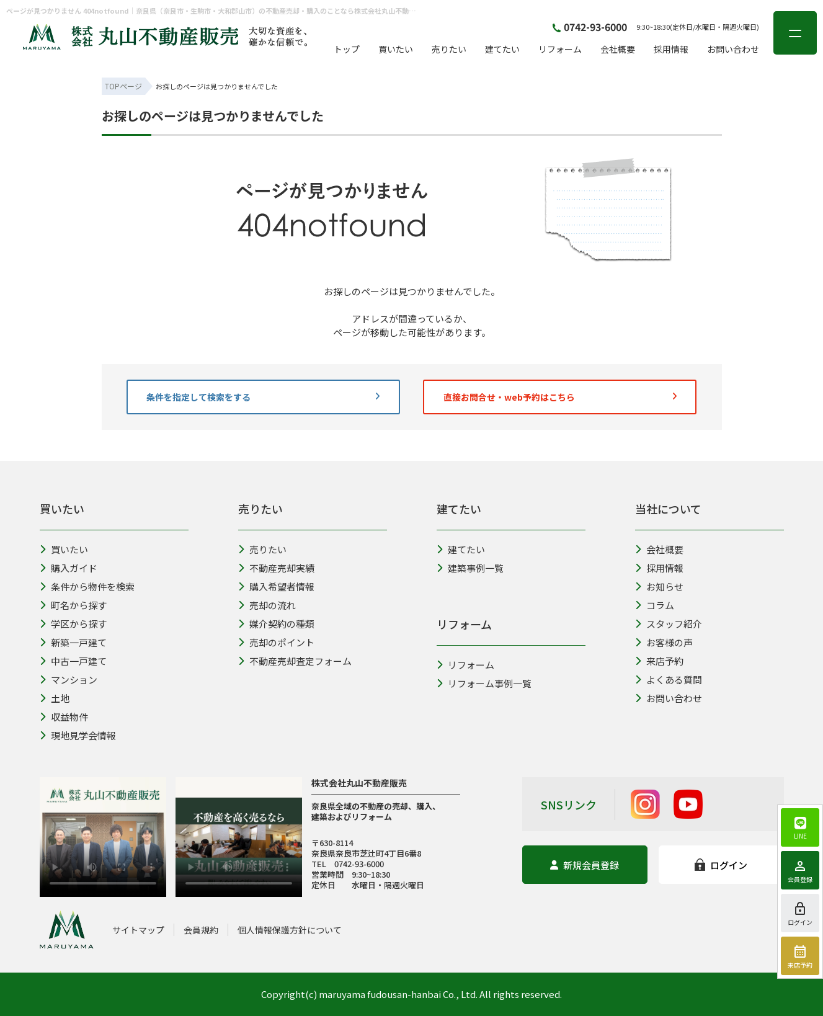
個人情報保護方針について (290, 930)
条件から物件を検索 (87, 586)
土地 (54, 698)
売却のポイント (276, 642)
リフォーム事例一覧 (484, 683)
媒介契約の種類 (276, 623)
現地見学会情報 (78, 735)
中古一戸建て (73, 661)
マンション (68, 679)
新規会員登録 (584, 864)
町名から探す (73, 605)
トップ (347, 49)
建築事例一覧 (470, 568)
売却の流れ (267, 605)
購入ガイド (68, 568)
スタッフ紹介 (668, 623)
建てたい (502, 49)
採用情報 (671, 49)
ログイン (721, 864)
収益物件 (64, 716)
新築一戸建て (73, 642)
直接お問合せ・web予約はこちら (560, 397)
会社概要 (617, 49)
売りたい (449, 49)
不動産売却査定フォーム (295, 661)
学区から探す (73, 623)
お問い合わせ (733, 49)
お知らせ (659, 586)
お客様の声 (664, 642)
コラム (654, 605)
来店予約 (659, 661)
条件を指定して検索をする (263, 397)
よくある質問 (668, 679)
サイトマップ (138, 930)
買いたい (395, 49)
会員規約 (201, 930)
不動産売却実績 (276, 568)
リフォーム (560, 49)
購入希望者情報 (276, 586)
